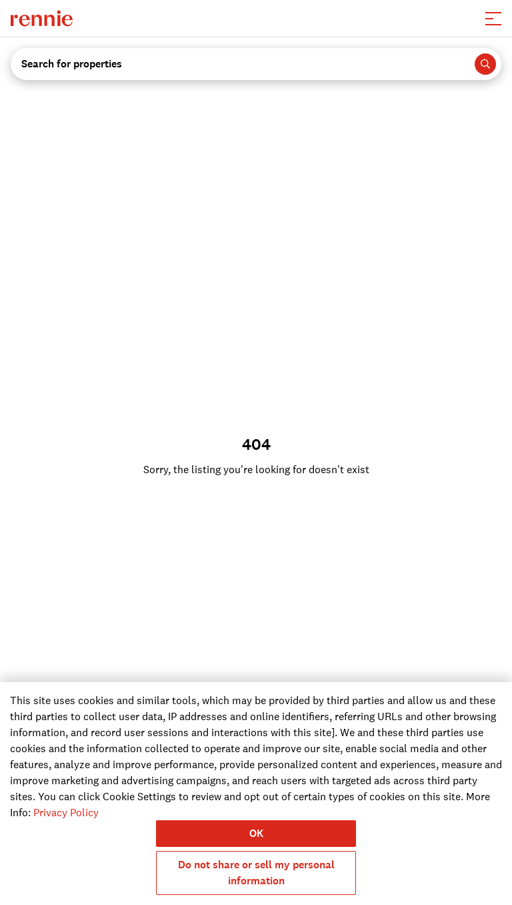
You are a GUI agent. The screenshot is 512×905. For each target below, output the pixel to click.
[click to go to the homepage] (42, 18)
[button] (493, 19)
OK (256, 833)
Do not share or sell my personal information (256, 873)
